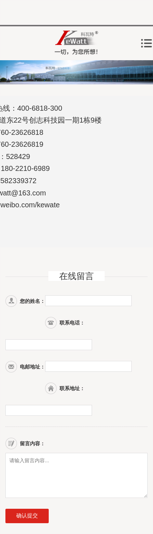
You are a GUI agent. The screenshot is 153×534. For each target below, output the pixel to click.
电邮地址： (32, 367)
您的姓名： (32, 301)
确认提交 (27, 515)
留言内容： (32, 443)
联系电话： (72, 323)
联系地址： (72, 388)
